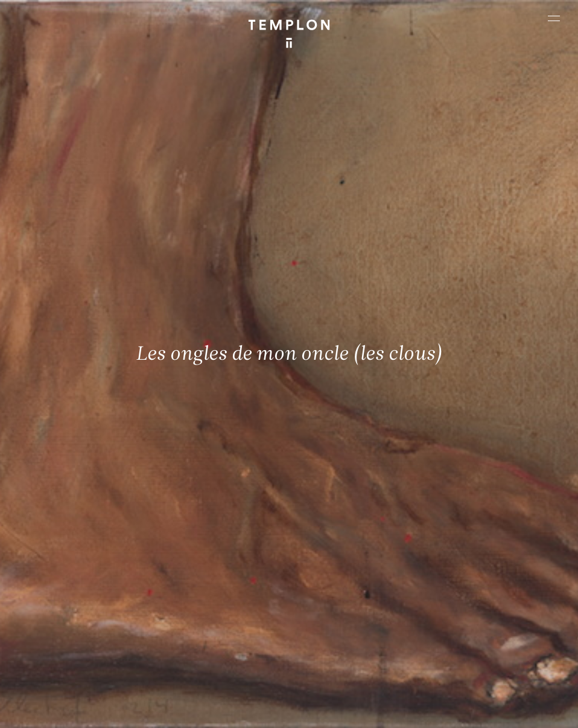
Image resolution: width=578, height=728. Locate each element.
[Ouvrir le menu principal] (554, 18)
